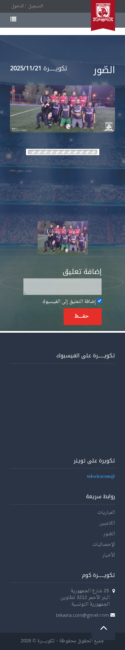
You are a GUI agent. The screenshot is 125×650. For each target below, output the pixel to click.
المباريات (106, 512)
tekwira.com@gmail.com (82, 615)
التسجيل (35, 6)
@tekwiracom (101, 476)
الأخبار (108, 555)
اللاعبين (107, 523)
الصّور (109, 534)
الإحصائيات (103, 544)
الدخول (17, 6)
